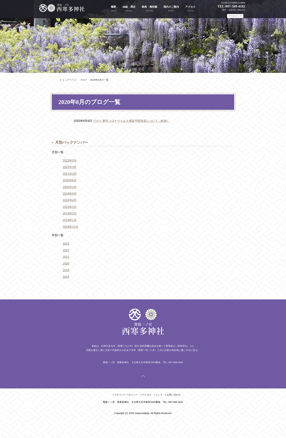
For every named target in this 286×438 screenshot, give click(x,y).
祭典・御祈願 (149, 8)
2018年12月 (70, 226)
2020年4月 (70, 187)
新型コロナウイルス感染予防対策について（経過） (136, 120)
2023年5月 (70, 160)
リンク (159, 394)
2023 (66, 243)
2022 (66, 250)
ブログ (83, 79)
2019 (66, 270)
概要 (114, 8)
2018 (66, 276)
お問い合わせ (174, 394)
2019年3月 (70, 207)
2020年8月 (70, 180)
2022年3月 (70, 167)
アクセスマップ (235, 16)
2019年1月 (70, 220)
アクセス (190, 8)
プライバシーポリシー (126, 394)
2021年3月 (70, 173)
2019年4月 (70, 200)
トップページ (69, 79)
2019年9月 (70, 193)
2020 (66, 263)
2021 (66, 256)
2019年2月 (70, 213)
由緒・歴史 (129, 8)
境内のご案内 (171, 8)
